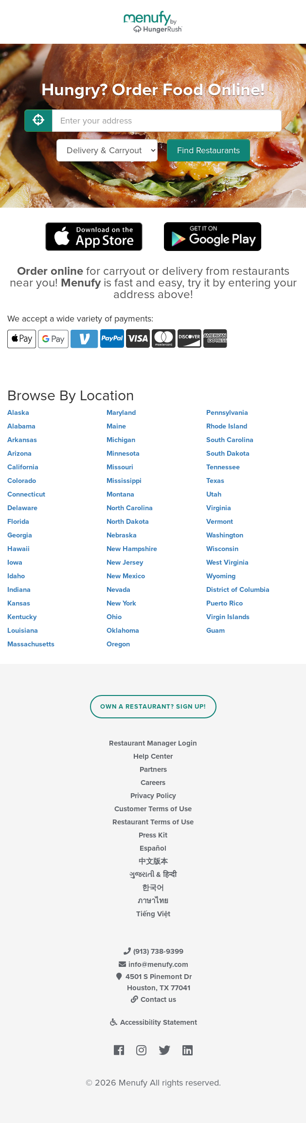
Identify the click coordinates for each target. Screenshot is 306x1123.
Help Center (153, 756)
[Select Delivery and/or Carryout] (107, 150)
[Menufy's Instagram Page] (141, 1051)
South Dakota (228, 453)
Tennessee (223, 467)
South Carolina (229, 440)
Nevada (118, 590)
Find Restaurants (208, 150)
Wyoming (220, 576)
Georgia (19, 535)
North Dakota (128, 521)
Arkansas (22, 440)
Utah (213, 494)
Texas (215, 481)
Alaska (18, 413)
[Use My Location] (38, 120)
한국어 (153, 887)
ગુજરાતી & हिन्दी (153, 874)
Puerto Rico (224, 603)
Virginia (218, 508)
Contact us (153, 999)
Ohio (114, 617)
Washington (224, 535)
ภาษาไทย (153, 900)
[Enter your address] (167, 120)
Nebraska (122, 535)
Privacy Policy (153, 795)
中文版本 (153, 861)
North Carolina (130, 508)
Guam (215, 630)
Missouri (120, 467)
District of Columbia (238, 590)
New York (121, 603)
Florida (18, 521)
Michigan (121, 440)
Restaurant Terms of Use (153, 822)
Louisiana (22, 630)
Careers (153, 782)
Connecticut (26, 494)
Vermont (219, 521)
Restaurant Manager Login (153, 743)
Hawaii (18, 549)
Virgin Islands (228, 617)
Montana (120, 494)
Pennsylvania (227, 413)
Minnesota (123, 453)
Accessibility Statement (153, 1022)
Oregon (118, 644)
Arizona (19, 453)
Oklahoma (123, 630)
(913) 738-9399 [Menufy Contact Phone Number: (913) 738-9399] (153, 951)
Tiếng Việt (153, 913)
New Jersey (125, 562)
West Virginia (227, 562)
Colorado (21, 481)
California (22, 467)
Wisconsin (222, 549)
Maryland (121, 413)
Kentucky (21, 617)
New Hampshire (132, 549)
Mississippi (124, 481)
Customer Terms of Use (153, 808)
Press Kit (153, 835)
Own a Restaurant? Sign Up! (153, 707)
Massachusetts (30, 644)
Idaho (16, 576)
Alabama (21, 426)
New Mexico (126, 576)
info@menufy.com (153, 964)
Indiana (19, 590)
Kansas (18, 603)
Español (153, 848)
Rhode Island (226, 426)
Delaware (22, 508)
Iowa (14, 562)
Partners (153, 769)
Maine (116, 426)
